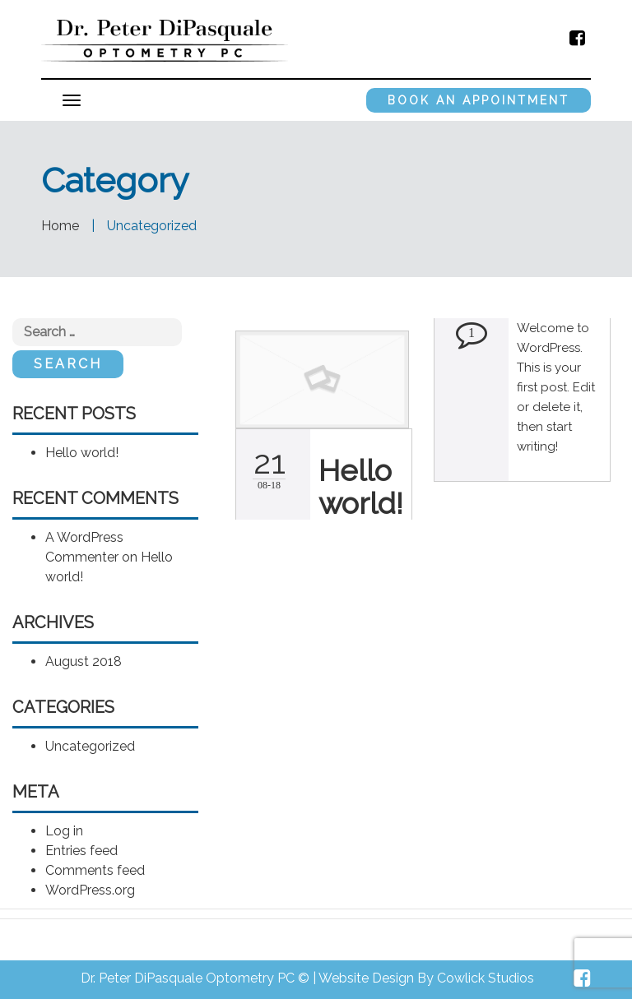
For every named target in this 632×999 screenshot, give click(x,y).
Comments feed (95, 870)
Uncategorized (90, 746)
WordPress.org (90, 890)
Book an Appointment (478, 100)
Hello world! (81, 452)
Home (60, 226)
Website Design (366, 978)
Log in (64, 831)
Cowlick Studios (485, 978)
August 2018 (83, 661)
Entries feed (81, 850)
